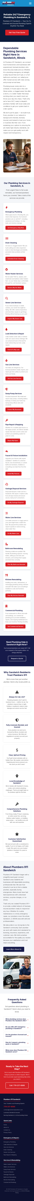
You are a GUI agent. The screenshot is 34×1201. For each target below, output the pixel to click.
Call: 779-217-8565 (17, 1085)
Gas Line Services (9, 1147)
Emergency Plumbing (10, 1142)
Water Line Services (9, 1167)
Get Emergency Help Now (16, 228)
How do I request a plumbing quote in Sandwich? (15, 1043)
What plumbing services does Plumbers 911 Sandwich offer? (16, 1019)
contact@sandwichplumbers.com (13, 1109)
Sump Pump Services (10, 1169)
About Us (6, 1127)
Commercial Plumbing (10, 1182)
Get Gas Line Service (14, 378)
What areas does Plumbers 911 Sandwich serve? (16, 1051)
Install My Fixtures (13, 473)
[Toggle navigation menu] (30, 3)
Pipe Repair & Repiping (10, 1154)
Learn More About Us (13, 949)
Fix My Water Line (13, 533)
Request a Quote (17, 658)
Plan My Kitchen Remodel (16, 595)
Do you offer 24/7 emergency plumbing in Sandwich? (15, 1027)
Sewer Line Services (9, 1152)
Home (5, 1124)
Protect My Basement (14, 409)
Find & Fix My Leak (13, 349)
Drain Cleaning (8, 1149)
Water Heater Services (10, 1164)
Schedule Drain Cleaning (16, 258)
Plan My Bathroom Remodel (16, 564)
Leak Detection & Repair (10, 1144)
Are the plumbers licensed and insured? (16, 1035)
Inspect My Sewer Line (15, 318)
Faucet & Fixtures (9, 1172)
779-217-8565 (9, 1107)
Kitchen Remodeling (9, 1179)
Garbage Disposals (9, 1174)
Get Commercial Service (15, 626)
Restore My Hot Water (15, 287)
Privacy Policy (8, 1132)
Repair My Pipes (13, 440)
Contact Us (7, 1130)
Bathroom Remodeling (10, 1177)
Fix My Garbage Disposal (16, 502)
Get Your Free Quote (17, 32)
